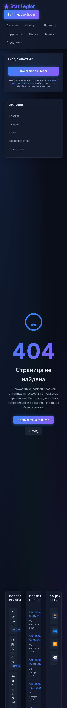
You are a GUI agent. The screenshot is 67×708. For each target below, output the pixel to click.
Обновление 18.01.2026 (33, 685)
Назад (33, 431)
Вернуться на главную (33, 420)
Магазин (50, 34)
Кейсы (13, 132)
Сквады (14, 124)
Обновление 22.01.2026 (33, 661)
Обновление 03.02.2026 (33, 637)
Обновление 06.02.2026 (33, 613)
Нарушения (14, 34)
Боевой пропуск (19, 140)
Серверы (31, 25)
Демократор (17, 149)
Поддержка (14, 42)
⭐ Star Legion (20, 6)
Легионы (49, 25)
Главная (12, 25)
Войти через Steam (21, 14)
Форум (33, 34)
